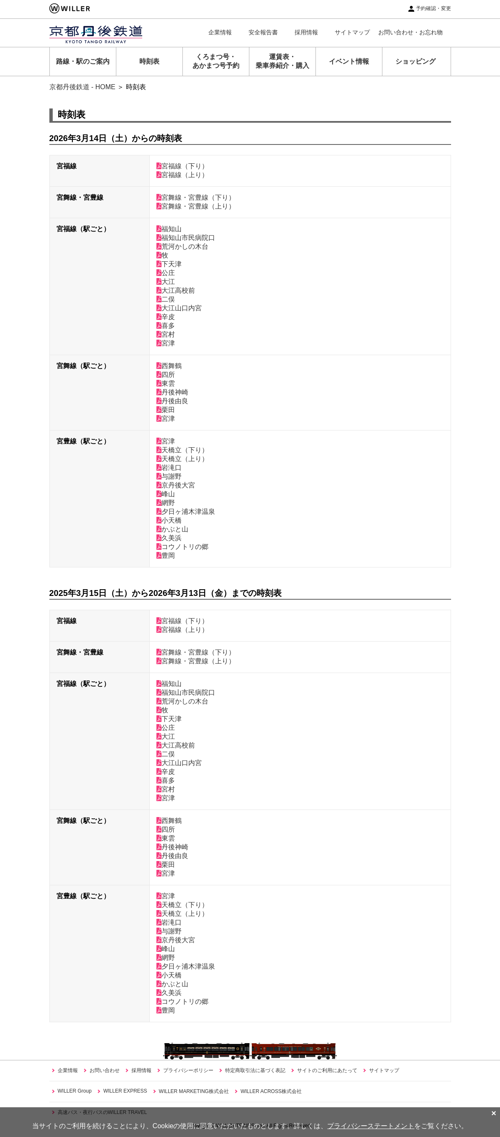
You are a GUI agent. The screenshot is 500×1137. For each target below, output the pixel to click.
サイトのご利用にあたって (327, 1070)
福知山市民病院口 (185, 237)
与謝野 (169, 476)
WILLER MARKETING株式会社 (194, 1091)
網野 (165, 502)
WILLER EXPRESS (125, 1091)
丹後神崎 (172, 392)
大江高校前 (175, 290)
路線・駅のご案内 (83, 61)
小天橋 (169, 520)
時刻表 (149, 61)
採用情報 (306, 32)
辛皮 (165, 316)
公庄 (165, 272)
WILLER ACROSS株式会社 (271, 1091)
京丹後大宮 (175, 485)
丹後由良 (172, 401)
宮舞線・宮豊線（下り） (195, 197)
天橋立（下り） (182, 450)
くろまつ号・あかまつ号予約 (215, 61)
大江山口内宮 (179, 308)
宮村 (165, 334)
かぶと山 (172, 529)
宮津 (165, 343)
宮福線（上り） (182, 174)
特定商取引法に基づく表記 (255, 1070)
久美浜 (169, 537)
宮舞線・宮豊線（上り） (195, 206)
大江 (165, 281)
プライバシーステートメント (370, 1125)
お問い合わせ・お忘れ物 (410, 32)
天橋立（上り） (182, 458)
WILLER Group (75, 1091)
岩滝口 (169, 467)
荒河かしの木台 (182, 246)
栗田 (165, 409)
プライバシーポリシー (188, 1070)
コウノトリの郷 (182, 546)
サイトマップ (352, 32)
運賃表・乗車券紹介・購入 (282, 61)
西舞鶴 (169, 365)
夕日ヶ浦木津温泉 (185, 511)
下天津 (169, 264)
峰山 (165, 494)
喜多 (165, 325)
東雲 (165, 383)
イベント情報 (349, 61)
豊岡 (165, 555)
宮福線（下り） (182, 166)
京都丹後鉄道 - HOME (82, 86)
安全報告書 (263, 32)
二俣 (165, 299)
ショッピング (415, 61)
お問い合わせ (105, 1070)
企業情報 (220, 32)
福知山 (169, 228)
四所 (165, 374)
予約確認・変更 (433, 8)
